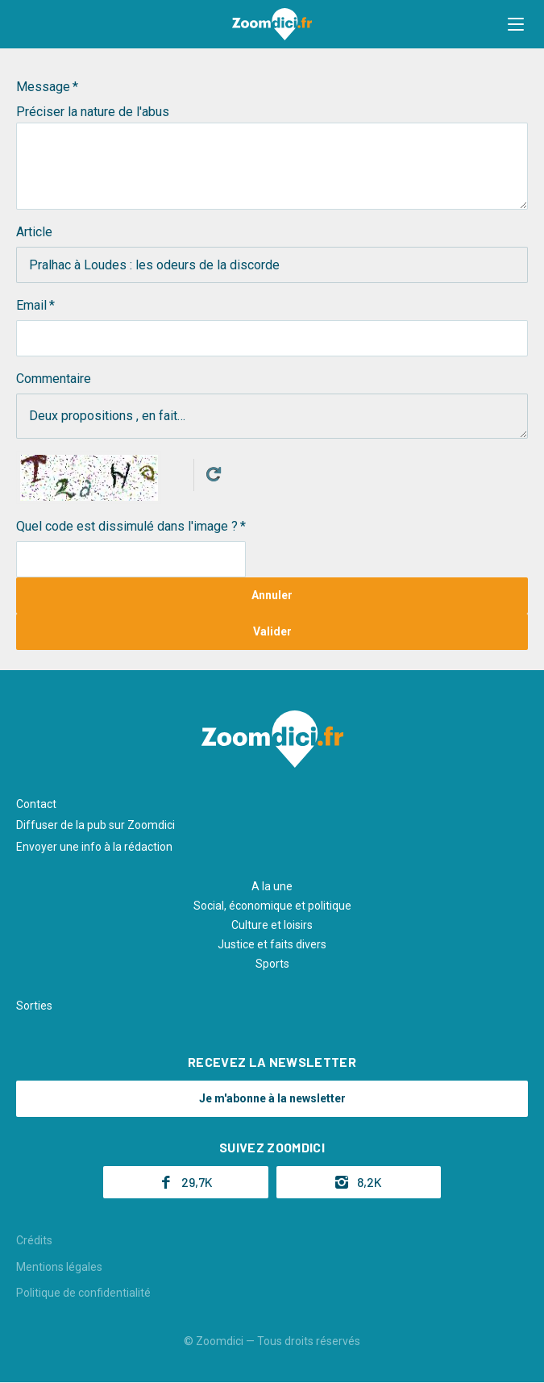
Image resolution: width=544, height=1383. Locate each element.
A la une (272, 886)
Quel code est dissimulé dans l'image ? (127, 526)
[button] (516, 24)
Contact (36, 804)
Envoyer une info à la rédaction (94, 846)
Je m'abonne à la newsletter (272, 1098)
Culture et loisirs (272, 925)
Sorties (34, 1005)
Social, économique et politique (272, 905)
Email (31, 305)
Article (34, 232)
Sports (272, 963)
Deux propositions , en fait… (272, 416)
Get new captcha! (213, 474)
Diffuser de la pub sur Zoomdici (95, 825)
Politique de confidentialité (83, 1292)
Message (43, 86)
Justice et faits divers (272, 944)
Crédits (34, 1240)
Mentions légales (59, 1266)
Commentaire (53, 378)
